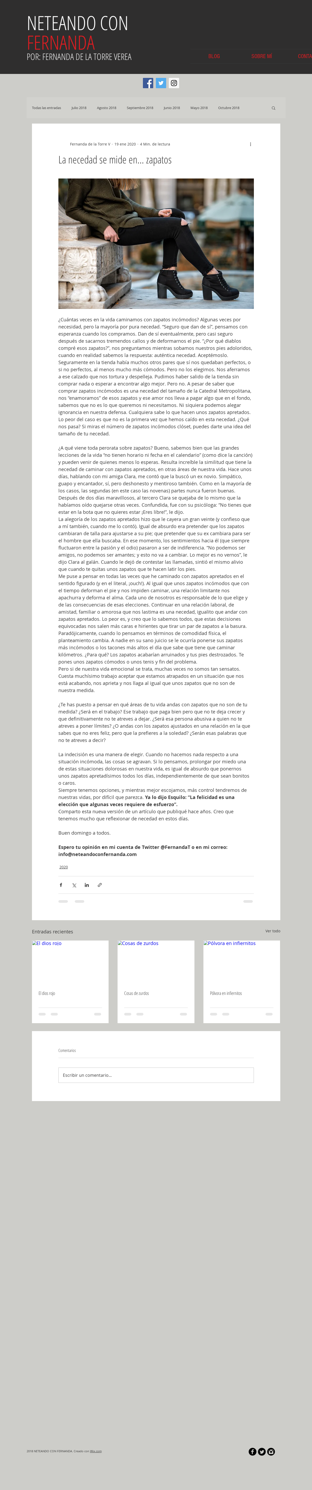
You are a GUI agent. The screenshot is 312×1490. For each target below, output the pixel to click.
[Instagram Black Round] (271, 1452)
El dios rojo (47, 993)
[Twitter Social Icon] (161, 83)
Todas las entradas (46, 107)
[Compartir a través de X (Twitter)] (73, 884)
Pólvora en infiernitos (226, 993)
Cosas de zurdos (136, 993)
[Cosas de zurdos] (156, 962)
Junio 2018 (172, 107)
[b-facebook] (253, 1452)
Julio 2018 (79, 107)
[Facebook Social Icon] (148, 83)
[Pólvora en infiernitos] (242, 962)
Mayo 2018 (199, 107)
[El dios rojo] (70, 962)
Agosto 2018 (106, 107)
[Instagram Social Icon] (174, 83)
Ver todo (273, 930)
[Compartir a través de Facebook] (60, 884)
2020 (63, 866)
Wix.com (96, 1451)
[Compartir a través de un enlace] (99, 884)
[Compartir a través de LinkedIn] (86, 884)
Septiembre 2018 (140, 107)
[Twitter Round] (262, 1452)
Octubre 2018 (228, 107)
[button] (273, 108)
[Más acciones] (251, 144)
